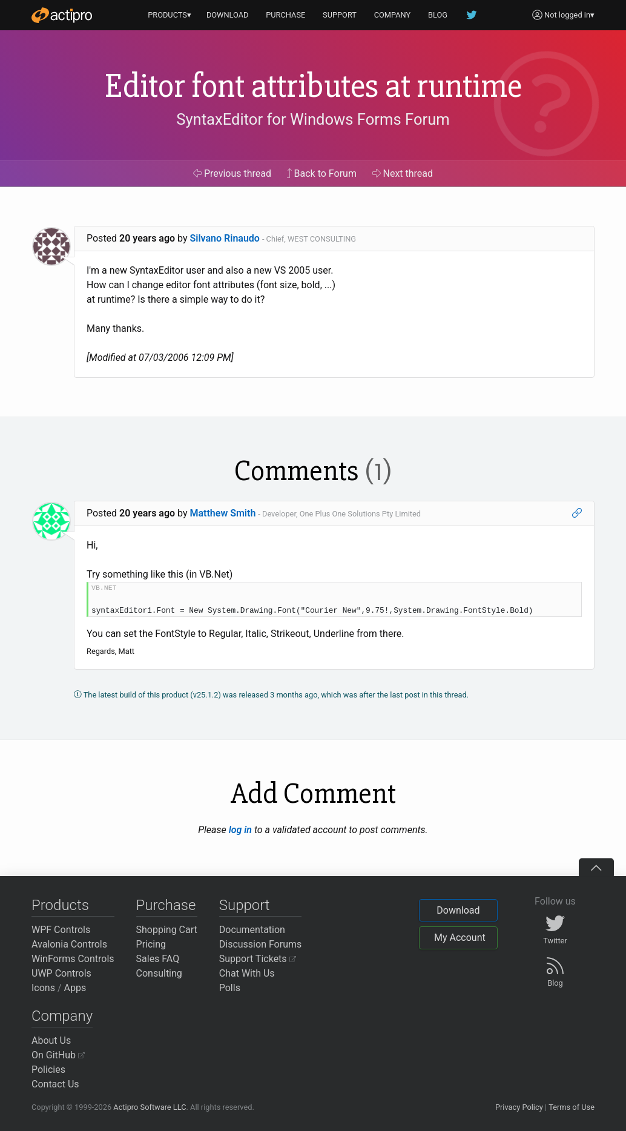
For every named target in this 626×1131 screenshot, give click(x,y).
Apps (75, 988)
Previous (232, 173)
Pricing (151, 944)
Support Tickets (257, 958)
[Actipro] (61, 15)
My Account (460, 937)
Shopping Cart (166, 929)
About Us (51, 1040)
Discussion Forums (260, 944)
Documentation (252, 929)
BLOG (437, 14)
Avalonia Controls (69, 944)
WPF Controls (60, 929)
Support (244, 905)
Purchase (166, 905)
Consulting (159, 973)
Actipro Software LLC (149, 1107)
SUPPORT (340, 14)
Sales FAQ (158, 958)
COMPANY (392, 14)
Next (402, 173)
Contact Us (55, 1084)
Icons (43, 988)
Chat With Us (247, 973)
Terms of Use (572, 1107)
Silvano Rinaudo (225, 238)
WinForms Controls (72, 958)
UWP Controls (61, 973)
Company (62, 1015)
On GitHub (58, 1055)
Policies (48, 1069)
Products (60, 905)
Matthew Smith (223, 513)
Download (458, 910)
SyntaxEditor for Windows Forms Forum (312, 119)
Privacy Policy (519, 1107)
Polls (229, 988)
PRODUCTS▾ (169, 14)
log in (240, 830)
